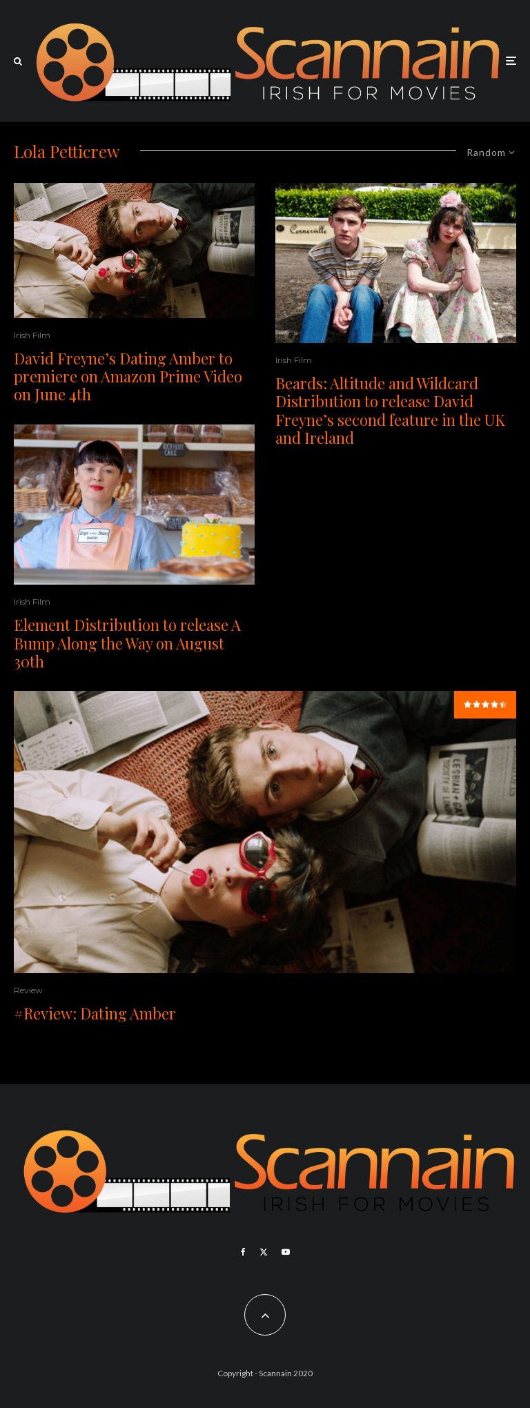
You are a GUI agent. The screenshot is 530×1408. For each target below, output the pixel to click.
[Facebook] (243, 1252)
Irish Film (32, 335)
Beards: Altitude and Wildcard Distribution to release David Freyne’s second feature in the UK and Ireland (390, 410)
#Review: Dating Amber (95, 1013)
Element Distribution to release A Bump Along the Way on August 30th (127, 643)
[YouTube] (286, 1252)
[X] (264, 1252)
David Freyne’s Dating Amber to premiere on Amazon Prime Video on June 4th (128, 376)
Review (28, 990)
